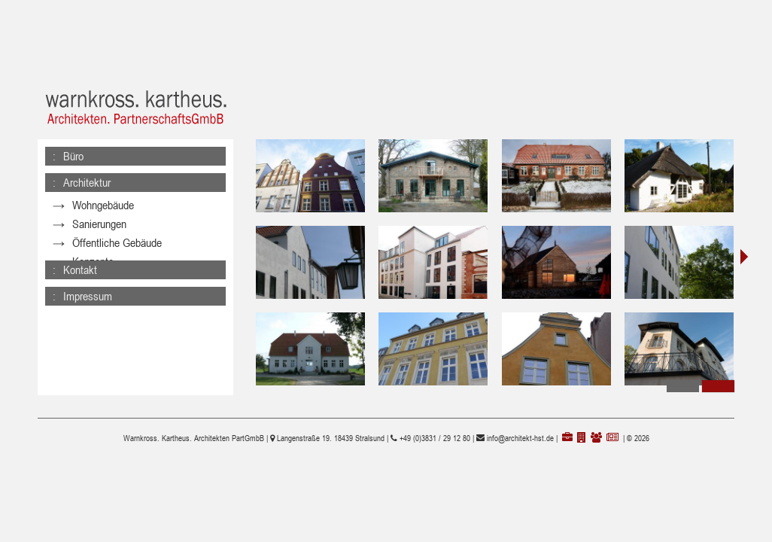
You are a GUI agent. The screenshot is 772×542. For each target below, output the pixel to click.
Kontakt (80, 256)
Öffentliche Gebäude (117, 242)
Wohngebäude (103, 205)
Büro (73, 156)
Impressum (87, 282)
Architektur (87, 182)
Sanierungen (99, 224)
